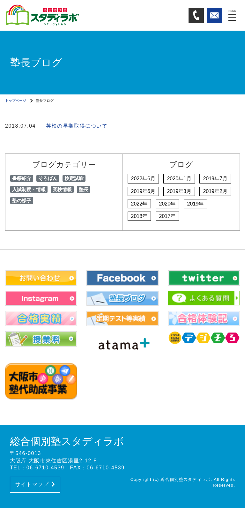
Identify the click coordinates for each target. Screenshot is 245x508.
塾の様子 (21, 200)
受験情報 (62, 189)
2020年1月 (179, 178)
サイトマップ (35, 484)
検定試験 (74, 178)
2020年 (167, 203)
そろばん (47, 178)
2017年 (167, 216)
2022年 (139, 203)
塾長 (83, 189)
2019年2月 (215, 191)
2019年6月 (143, 191)
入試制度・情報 (29, 189)
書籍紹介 (21, 178)
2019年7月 (215, 178)
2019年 (195, 203)
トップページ (15, 100)
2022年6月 (143, 178)
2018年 (139, 216)
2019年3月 (179, 191)
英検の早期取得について (77, 126)
